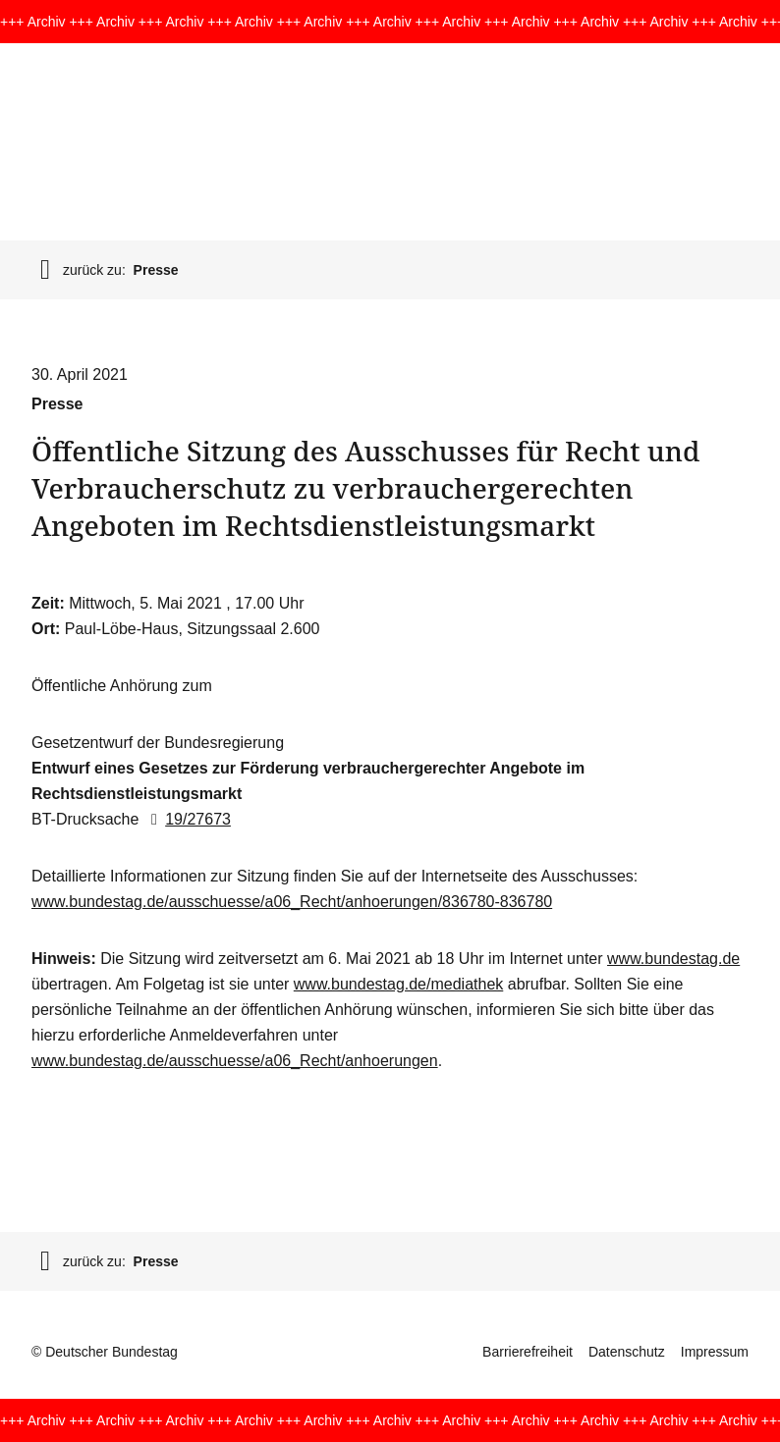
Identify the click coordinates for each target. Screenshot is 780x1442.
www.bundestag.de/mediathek (398, 984)
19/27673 (187, 819)
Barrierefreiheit (527, 1352)
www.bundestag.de (673, 958)
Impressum (715, 1352)
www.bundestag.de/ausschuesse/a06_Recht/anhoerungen (234, 1060)
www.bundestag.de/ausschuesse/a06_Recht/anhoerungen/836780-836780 (291, 901)
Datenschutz (626, 1352)
